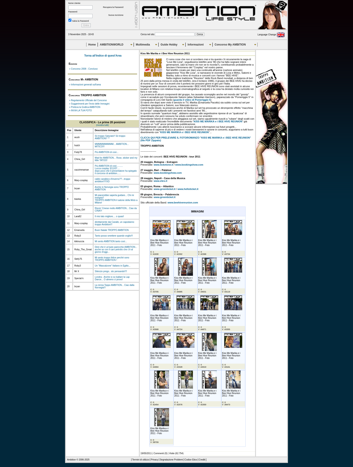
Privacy (154, 459)
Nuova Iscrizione (115, 15)
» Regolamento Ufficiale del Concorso (88, 100)
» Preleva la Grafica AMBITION (84, 107)
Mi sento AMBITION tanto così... (111, 241)
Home (92, 44)
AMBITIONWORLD (111, 44)
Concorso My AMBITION (230, 44)
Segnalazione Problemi (171, 459)
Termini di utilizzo (140, 459)
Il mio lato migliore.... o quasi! (109, 216)
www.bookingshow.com (189, 164)
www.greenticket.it (165, 189)
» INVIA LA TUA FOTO (80, 110)
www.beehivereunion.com (182, 202)
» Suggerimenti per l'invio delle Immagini (89, 104)
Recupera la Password (113, 7)
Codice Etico (191, 459)
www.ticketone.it (163, 164)
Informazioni (196, 44)
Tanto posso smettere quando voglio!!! (114, 236)
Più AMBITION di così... (106, 152)
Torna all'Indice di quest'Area (103, 55)
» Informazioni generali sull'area (85, 84)
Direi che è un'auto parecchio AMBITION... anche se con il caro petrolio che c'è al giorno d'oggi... (116, 249)
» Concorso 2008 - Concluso (83, 69)
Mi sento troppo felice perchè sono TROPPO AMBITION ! (112, 258)
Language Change (271, 34)
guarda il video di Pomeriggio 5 (192, 99)
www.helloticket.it (188, 189)
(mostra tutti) (102, 125)
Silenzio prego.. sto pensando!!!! (111, 271)
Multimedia (143, 44)
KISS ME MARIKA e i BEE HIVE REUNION (218, 121)
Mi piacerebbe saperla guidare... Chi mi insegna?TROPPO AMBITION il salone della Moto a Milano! (116, 199)
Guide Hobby (169, 44)
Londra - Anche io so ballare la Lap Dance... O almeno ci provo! (112, 278)
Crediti (202, 459)
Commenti (159, 453)
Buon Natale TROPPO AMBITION (112, 230)
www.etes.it (160, 181)
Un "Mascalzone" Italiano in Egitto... (112, 265)
